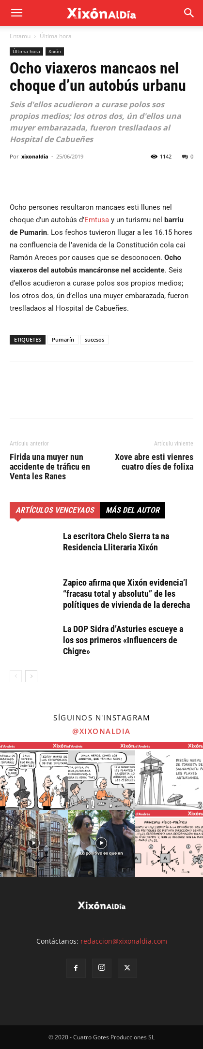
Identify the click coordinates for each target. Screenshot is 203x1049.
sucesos (94, 339)
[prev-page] (16, 676)
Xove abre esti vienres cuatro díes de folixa (154, 462)
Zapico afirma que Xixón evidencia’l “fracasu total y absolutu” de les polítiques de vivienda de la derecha (126, 593)
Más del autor (132, 510)
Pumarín (63, 339)
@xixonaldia (101, 731)
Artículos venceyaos (55, 510)
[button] (189, 13)
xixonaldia (34, 156)
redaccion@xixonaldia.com (123, 941)
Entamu (20, 36)
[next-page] (31, 676)
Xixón (54, 51)
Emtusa (96, 220)
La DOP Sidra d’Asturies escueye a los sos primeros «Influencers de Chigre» (123, 640)
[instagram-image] (34, 776)
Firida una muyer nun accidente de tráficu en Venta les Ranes (50, 466)
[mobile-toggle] (16, 13)
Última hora (56, 36)
